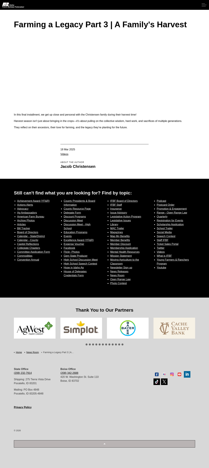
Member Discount (120, 244)
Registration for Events (170, 220)
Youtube (161, 267)
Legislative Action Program (125, 216)
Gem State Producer (76, 255)
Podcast (161, 201)
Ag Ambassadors (27, 212)
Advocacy (22, 208)
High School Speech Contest (80, 263)
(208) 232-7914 (23, 373)
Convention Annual (28, 259)
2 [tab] (90, 344)
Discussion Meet (73, 220)
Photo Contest (118, 283)
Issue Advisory (118, 212)
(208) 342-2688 (69, 373)
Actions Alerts (25, 204)
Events (68, 236)
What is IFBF (164, 255)
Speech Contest (166, 236)
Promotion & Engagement (172, 208)
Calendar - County (27, 240)
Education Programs (75, 232)
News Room (117, 275)
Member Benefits (120, 240)
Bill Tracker (23, 228)
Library (114, 224)
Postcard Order (165, 204)
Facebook (69, 248)
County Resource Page (77, 208)
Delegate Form (72, 212)
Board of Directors (27, 232)
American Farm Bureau (30, 216)
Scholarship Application (170, 224)
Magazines (116, 232)
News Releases (119, 271)
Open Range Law (120, 279)
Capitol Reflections (28, 244)
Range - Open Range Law (172, 212)
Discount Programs (75, 216)
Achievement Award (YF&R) (33, 201)
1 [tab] (87, 344)
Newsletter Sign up (121, 267)
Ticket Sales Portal (167, 244)
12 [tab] (122, 344)
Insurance (116, 208)
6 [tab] (103, 344)
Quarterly (162, 216)
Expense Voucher (74, 244)
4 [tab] (96, 344)
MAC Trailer (117, 228)
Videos (64, 154)
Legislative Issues (120, 220)
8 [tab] (109, 344)
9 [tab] (113, 344)
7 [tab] (106, 344)
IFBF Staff (116, 204)
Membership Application (124, 248)
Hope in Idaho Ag (74, 267)
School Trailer (165, 228)
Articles (21, 224)
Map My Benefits (120, 236)
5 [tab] (100, 344)
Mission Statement (121, 255)
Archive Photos (26, 220)
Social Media (164, 232)
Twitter (160, 248)
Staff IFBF (163, 240)
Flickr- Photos (72, 252)
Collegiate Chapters (28, 248)
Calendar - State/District (31, 236)
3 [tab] (93, 344)
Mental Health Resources (125, 252)
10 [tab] (116, 344)
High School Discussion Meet (81, 259)
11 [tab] (119, 344)
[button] (104, 444)
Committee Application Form (33, 252)
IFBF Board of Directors (124, 201)
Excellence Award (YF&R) (79, 240)
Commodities (24, 255)
